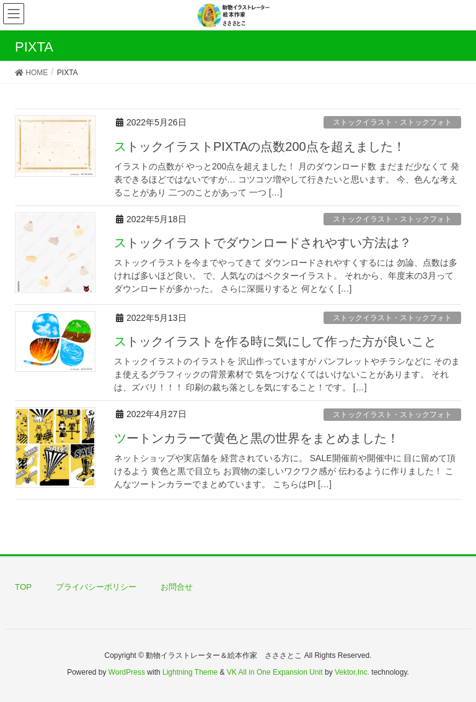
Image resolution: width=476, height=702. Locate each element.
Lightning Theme (190, 672)
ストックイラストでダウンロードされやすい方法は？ (263, 243)
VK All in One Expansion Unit (275, 672)
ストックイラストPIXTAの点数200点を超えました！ (259, 146)
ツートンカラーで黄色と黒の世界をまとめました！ (256, 438)
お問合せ (177, 587)
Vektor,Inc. (352, 672)
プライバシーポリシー (96, 587)
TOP (23, 587)
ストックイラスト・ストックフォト (392, 122)
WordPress (126, 672)
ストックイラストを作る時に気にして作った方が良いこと (275, 341)
